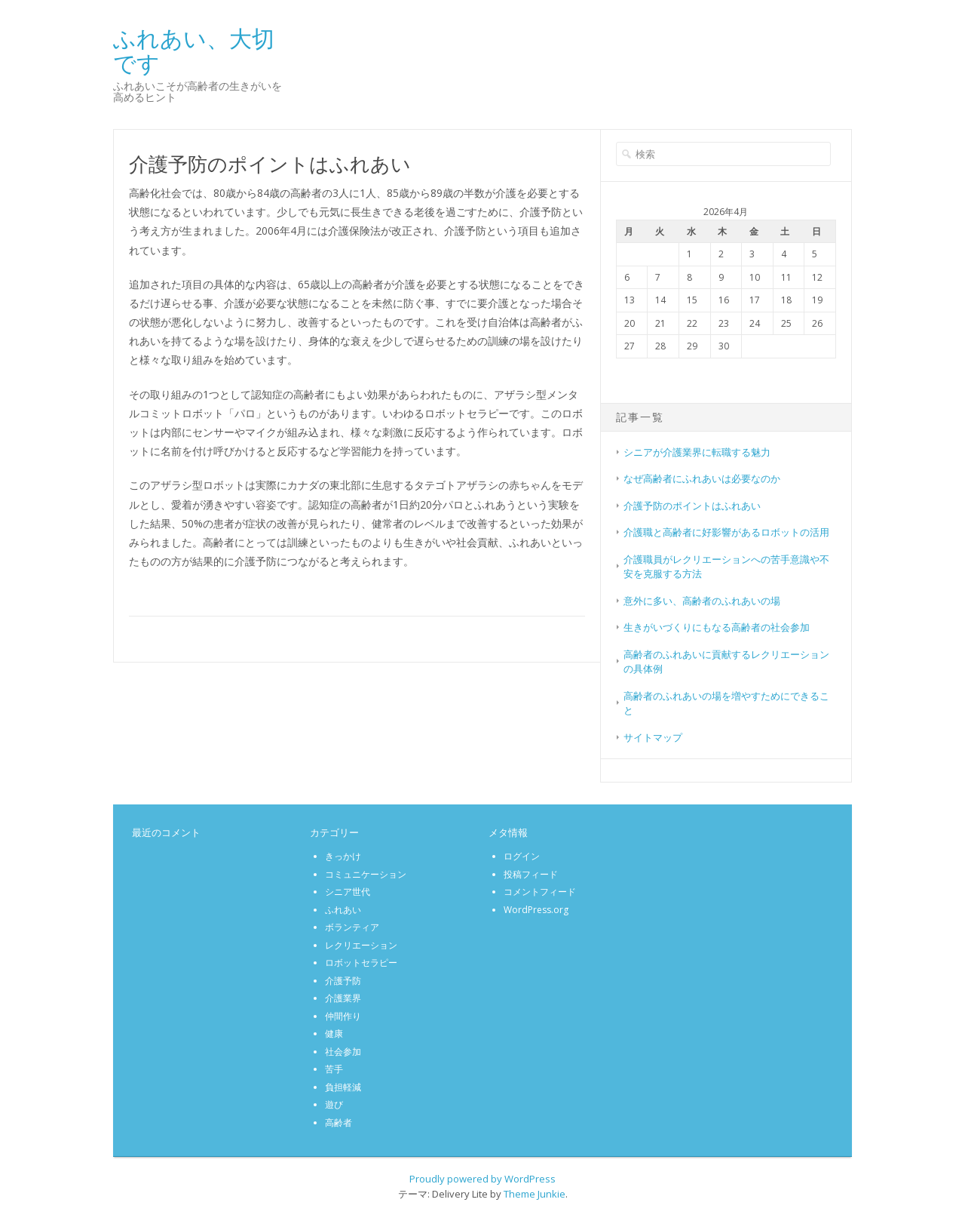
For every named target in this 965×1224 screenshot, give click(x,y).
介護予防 (343, 980)
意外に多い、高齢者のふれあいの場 (701, 600)
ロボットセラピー (361, 962)
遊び (334, 1104)
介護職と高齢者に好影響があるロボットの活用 (726, 532)
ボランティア (352, 927)
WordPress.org (536, 909)
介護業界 (343, 998)
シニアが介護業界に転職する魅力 (696, 452)
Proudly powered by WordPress (482, 1179)
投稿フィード (531, 874)
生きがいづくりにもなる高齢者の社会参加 (716, 627)
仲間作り (343, 1016)
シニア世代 (347, 891)
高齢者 (338, 1122)
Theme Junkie (534, 1194)
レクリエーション (361, 945)
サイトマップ (652, 737)
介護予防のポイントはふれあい (692, 505)
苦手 (334, 1069)
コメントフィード (540, 891)
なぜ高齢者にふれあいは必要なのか (701, 478)
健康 (334, 1033)
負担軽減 (343, 1087)
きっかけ (343, 856)
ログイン (522, 856)
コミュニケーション (365, 874)
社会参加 (343, 1051)
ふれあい (343, 909)
